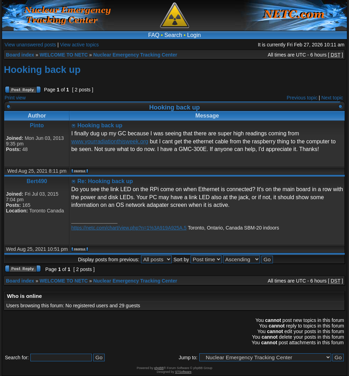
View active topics (79, 44)
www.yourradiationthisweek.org (109, 141)
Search (173, 35)
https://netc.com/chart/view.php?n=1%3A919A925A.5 (128, 228)
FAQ (153, 35)
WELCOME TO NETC (63, 55)
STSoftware (183, 372)
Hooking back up (42, 69)
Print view (15, 97)
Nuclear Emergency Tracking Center (135, 55)
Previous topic (302, 97)
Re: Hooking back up (105, 181)
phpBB (159, 368)
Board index (20, 55)
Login (194, 35)
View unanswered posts (30, 44)
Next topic (332, 97)
